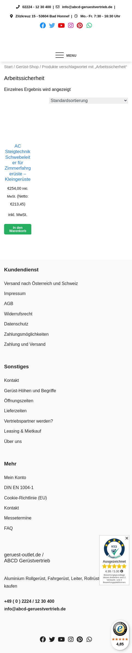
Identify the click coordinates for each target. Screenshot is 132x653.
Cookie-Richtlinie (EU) (25, 498)
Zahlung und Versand (24, 344)
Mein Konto (15, 477)
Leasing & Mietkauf (22, 431)
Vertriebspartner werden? (28, 421)
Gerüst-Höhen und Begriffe (30, 390)
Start (8, 67)
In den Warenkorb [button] (17, 229)
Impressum (15, 293)
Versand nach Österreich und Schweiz (41, 283)
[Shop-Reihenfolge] (88, 100)
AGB (8, 303)
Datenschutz (16, 324)
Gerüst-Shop (27, 67)
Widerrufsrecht (18, 314)
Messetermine (17, 518)
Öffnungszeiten (18, 400)
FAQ (8, 528)
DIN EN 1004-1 (19, 487)
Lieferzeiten (15, 410)
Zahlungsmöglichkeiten (26, 334)
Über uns (13, 441)
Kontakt (11, 380)
